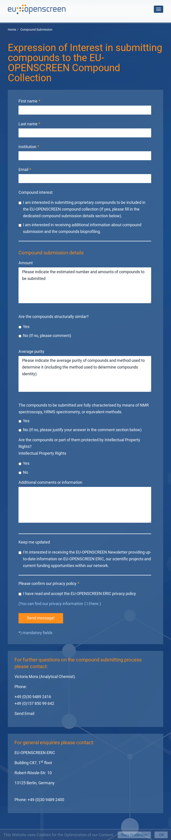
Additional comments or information (50, 482)
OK (161, 834)
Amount (26, 262)
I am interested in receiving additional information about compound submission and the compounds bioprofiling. (80, 228)
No (23, 472)
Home (12, 30)
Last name (29, 124)
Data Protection (134, 834)
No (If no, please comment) (45, 336)
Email (25, 169)
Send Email (24, 713)
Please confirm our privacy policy (49, 583)
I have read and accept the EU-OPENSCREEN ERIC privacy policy (77, 594)
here (95, 603)
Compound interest (36, 192)
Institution (29, 146)
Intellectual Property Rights (42, 453)
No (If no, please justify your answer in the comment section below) (80, 430)
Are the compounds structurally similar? (54, 316)
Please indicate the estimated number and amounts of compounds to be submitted (85, 285)
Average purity (31, 351)
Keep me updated (34, 542)
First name (29, 101)
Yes (24, 327)
